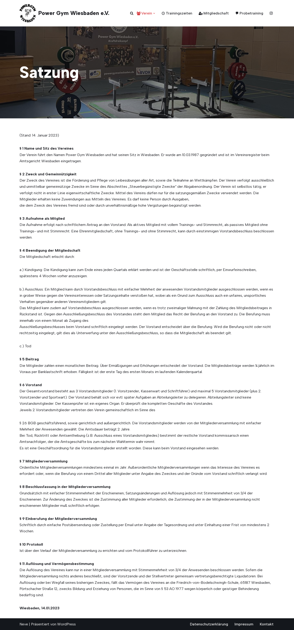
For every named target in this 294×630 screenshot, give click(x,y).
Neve (24, 624)
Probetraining (249, 13)
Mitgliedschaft (214, 13)
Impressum (244, 624)
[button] (154, 13)
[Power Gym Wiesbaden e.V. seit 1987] (64, 13)
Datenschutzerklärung (209, 624)
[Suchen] (131, 13)
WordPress (66, 624)
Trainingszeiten (176, 13)
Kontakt (267, 624)
